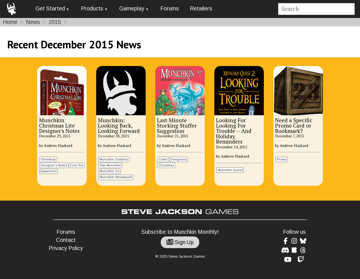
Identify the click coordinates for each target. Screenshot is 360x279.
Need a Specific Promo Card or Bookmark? (293, 125)
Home (10, 22)
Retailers (201, 9)
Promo (282, 159)
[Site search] (316, 9)
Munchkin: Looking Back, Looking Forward (119, 125)
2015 (55, 22)
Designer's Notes (53, 165)
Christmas (48, 159)
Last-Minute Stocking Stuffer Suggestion (177, 125)
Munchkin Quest (230, 170)
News (33, 22)
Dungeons (179, 159)
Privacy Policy (66, 248)
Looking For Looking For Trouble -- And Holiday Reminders (233, 131)
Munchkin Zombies (114, 159)
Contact (66, 240)
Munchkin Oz (109, 171)
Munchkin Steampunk (116, 177)
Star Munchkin (110, 165)
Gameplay (131, 9)
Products (92, 9)
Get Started (50, 9)
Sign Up (180, 242)
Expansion (48, 171)
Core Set (76, 165)
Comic (163, 159)
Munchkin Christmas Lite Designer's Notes (59, 125)
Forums (169, 9)
